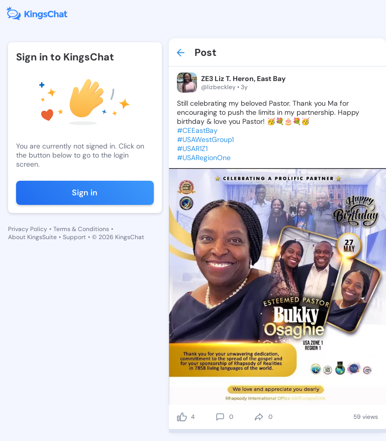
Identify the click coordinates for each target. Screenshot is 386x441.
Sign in (85, 192)
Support (74, 237)
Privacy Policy (27, 229)
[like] (182, 417)
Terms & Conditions (81, 229)
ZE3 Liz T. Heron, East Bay (243, 78)
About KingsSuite (32, 237)
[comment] (220, 417)
